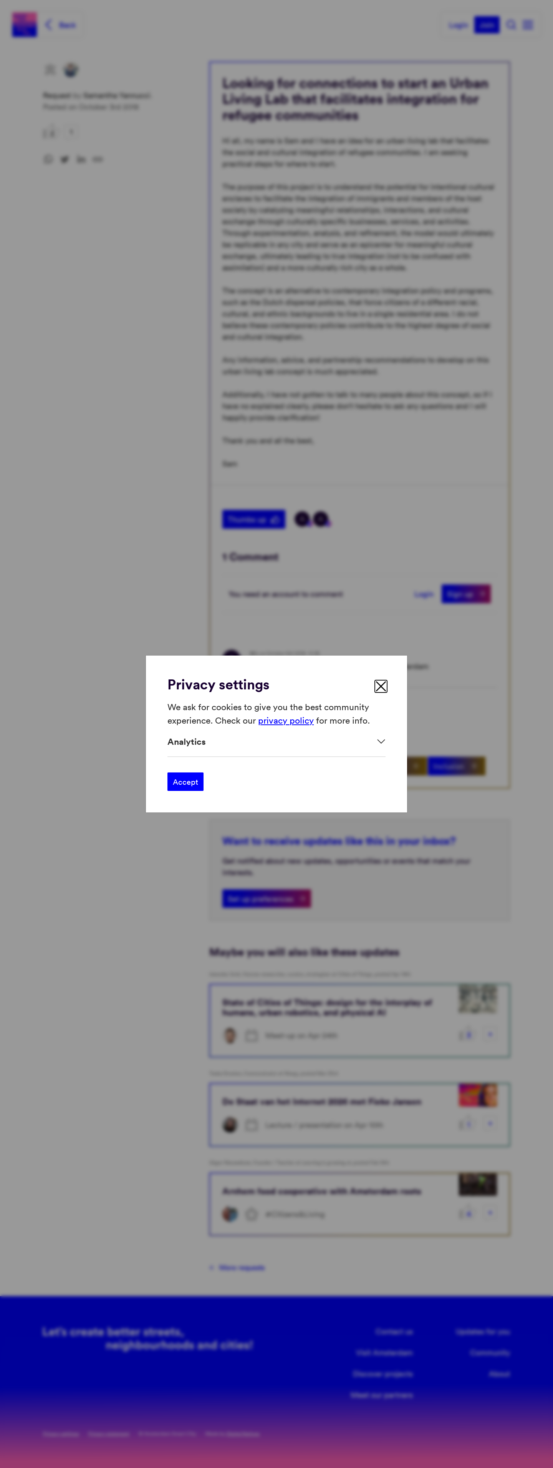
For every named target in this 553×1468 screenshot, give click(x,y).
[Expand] (276, 741)
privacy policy (286, 719)
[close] (381, 686)
